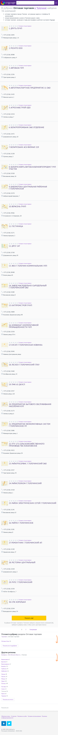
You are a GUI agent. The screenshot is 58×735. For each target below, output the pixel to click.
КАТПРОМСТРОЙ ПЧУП (20, 305)
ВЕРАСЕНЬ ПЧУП (17, 206)
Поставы (3, 686)
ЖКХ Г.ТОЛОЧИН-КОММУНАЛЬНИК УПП (28, 266)
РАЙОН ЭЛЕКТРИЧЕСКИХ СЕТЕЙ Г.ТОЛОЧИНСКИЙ (32, 503)
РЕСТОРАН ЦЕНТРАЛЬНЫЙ (22, 562)
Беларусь (4, 655)
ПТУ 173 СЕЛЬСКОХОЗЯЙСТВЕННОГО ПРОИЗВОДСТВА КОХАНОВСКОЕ (26, 445)
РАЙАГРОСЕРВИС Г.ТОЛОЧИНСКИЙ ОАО (28, 464)
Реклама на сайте (22, 716)
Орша (2, 681)
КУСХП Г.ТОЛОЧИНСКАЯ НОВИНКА (25, 345)
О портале (14, 716)
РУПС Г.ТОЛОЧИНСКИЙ (20, 582)
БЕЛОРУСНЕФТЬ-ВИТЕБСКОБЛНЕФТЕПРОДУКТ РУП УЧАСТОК (32, 168)
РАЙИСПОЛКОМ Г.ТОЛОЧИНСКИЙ (25, 483)
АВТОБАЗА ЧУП (16, 68)
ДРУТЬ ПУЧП (15, 28)
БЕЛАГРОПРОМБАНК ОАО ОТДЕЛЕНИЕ (26, 127)
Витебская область (14, 655)
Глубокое (4, 669)
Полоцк (3, 683)
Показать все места (8, 699)
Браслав (3, 662)
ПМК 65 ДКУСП (17, 384)
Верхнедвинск (5, 664)
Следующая (33, 629)
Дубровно (4, 671)
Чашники (3, 696)
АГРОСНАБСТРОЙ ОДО (19, 108)
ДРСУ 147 (14, 246)
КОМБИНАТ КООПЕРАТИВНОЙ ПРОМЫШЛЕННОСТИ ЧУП (24, 326)
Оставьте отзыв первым (24, 26)
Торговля (4, 637)
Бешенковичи (5, 659)
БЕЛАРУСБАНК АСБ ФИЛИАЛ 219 (24, 147)
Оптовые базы (5, 641)
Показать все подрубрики (10, 646)
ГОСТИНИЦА (16, 226)
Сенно (3, 689)
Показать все (4, 708)
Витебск (3, 666)
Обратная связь (5, 716)
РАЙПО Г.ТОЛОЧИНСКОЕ (21, 523)
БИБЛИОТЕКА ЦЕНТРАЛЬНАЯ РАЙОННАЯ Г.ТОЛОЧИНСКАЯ (28, 188)
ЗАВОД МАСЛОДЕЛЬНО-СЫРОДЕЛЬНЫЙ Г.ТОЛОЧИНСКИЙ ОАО (28, 287)
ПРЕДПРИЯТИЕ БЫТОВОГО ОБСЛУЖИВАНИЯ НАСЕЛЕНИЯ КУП (30, 405)
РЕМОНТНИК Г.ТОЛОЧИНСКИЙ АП (25, 543)
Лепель (3, 674)
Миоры (3, 679)
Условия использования (34, 716)
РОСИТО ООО (15, 48)
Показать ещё (29, 618)
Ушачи (3, 693)
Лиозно (3, 676)
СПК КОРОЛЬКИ (17, 602)
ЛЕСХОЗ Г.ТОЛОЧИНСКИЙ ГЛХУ (24, 365)
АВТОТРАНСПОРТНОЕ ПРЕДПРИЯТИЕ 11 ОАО (29, 88)
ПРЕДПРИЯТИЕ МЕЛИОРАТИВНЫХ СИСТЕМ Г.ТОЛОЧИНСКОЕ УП (29, 425)
